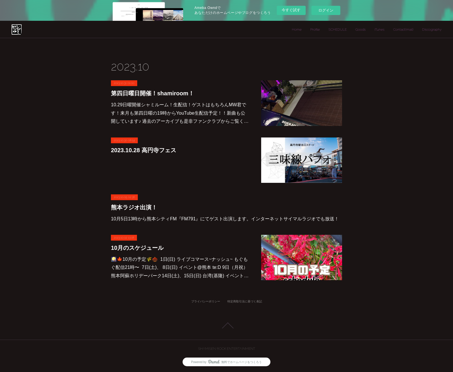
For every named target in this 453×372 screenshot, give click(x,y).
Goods (360, 29)
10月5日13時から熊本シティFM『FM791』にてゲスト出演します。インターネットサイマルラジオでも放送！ (225, 218)
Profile (315, 29)
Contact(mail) (403, 29)
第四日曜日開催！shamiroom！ (152, 93)
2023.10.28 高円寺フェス (143, 150)
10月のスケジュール (137, 248)
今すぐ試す (291, 10)
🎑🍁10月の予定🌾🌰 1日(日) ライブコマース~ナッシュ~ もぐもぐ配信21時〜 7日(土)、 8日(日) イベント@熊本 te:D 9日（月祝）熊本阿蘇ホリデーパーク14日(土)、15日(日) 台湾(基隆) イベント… (179, 267)
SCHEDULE (337, 29)
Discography (431, 29)
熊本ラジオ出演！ (134, 207)
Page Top (226, 325)
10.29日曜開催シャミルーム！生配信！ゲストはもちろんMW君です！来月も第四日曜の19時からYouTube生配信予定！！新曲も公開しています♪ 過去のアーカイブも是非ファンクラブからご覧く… (179, 113)
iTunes (379, 29)
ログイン (325, 10)
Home (297, 29)
